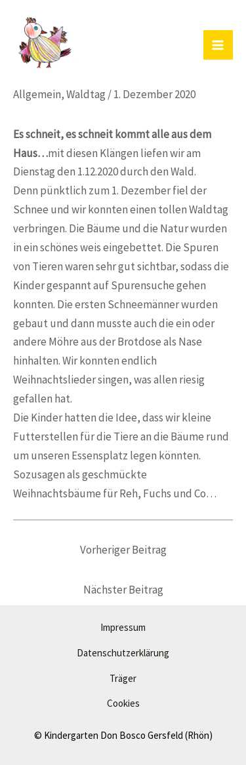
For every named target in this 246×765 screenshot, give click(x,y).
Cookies (123, 703)
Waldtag (86, 94)
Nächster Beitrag (123, 589)
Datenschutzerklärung (123, 653)
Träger (123, 678)
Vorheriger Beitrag (123, 550)
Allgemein (37, 94)
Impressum (123, 627)
